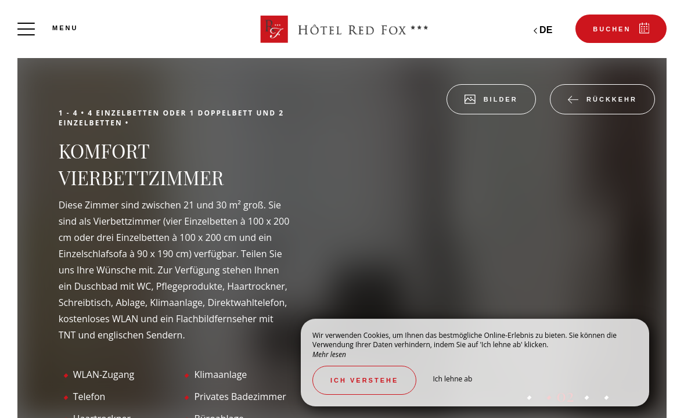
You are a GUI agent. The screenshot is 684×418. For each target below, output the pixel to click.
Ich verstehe (364, 380)
